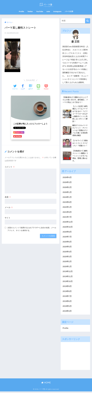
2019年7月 (67, 298)
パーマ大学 (69, 11)
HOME (46, 384)
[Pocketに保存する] (46, 87)
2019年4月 (67, 312)
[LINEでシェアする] (38, 87)
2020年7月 (67, 238)
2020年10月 (68, 228)
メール (9, 207)
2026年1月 (67, 193)
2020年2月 (67, 263)
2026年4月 (67, 178)
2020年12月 (68, 223)
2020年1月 (67, 268)
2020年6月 (67, 243)
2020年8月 (67, 233)
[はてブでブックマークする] (31, 87)
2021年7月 (67, 218)
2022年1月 (67, 208)
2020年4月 (67, 253)
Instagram (57, 11)
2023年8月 (67, 203)
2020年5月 (67, 248)
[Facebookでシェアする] (23, 87)
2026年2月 (67, 188)
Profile (21, 11)
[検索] (87, 20)
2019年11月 (68, 278)
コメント (10, 167)
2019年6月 (67, 303)
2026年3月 (67, 183)
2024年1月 (67, 198)
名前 (8, 197)
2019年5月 (67, 308)
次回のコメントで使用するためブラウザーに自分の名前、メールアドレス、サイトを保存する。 (31, 229)
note (48, 11)
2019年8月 (67, 293)
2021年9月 (67, 213)
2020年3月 (67, 258)
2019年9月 (67, 288)
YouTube (39, 11)
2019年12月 (68, 273)
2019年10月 (68, 283)
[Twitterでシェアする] (15, 87)
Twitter (30, 11)
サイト (7, 218)
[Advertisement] (75, 357)
